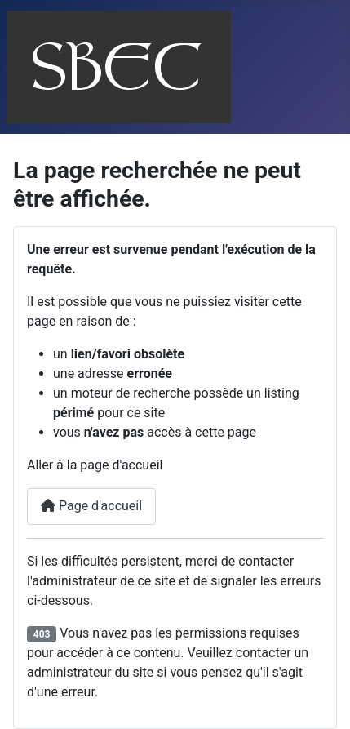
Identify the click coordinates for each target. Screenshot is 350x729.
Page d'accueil (91, 505)
